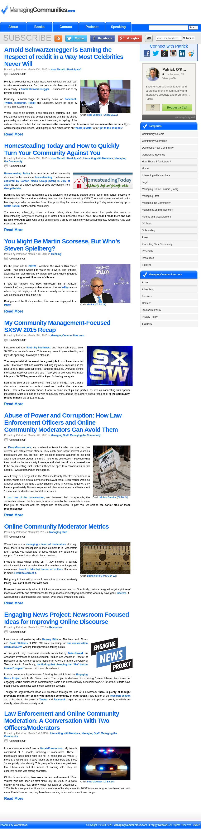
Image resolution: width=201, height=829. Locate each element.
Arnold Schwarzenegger (34, 89)
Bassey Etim (50, 639)
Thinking (56, 254)
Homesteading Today (17, 173)
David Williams (19, 643)
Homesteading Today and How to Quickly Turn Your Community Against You (61, 149)
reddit (31, 102)
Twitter (79, 38)
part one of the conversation (26, 497)
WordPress (20, 825)
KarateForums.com (19, 447)
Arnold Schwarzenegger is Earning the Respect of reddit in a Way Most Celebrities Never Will (63, 56)
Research (147, 251)
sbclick (90, 304)
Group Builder (12, 188)
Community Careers (153, 134)
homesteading (43, 177)
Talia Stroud (75, 653)
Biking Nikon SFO (96, 576)
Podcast (92, 27)
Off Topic (147, 223)
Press (145, 237)
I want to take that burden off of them (41, 569)
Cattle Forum (12, 206)
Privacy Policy (150, 316)
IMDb (7, 305)
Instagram (20, 102)
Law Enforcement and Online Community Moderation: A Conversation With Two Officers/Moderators (61, 720)
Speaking (118, 27)
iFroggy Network (158, 825)
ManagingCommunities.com (67, 335)
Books (39, 27)
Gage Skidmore (94, 115)
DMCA (196, 825)
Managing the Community (85, 435)
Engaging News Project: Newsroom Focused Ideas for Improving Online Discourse (66, 618)
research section (120, 695)
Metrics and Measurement (156, 216)
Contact (65, 27)
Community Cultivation (154, 140)
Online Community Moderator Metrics (56, 526)
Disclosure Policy (151, 310)
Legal (145, 182)
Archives (147, 296)
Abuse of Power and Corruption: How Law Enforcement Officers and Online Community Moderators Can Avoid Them (62, 422)
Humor (145, 168)
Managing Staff (60, 435)
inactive (121, 593)
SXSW (32, 266)
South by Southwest (38, 347)
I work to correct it (25, 573)
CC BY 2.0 (100, 304)
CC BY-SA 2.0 (110, 115)
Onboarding (148, 230)
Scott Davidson (94, 782)
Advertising (148, 289)
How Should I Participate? (66, 69)
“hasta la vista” (83, 128)
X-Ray (65, 287)
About (13, 27)
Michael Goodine (108, 497)
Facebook (105, 38)
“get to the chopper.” (110, 128)
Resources (55, 627)
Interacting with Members (98, 158)
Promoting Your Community (157, 244)
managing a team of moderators (46, 544)
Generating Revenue (153, 154)
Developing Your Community (157, 147)
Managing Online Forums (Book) (160, 189)
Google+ (133, 38)
